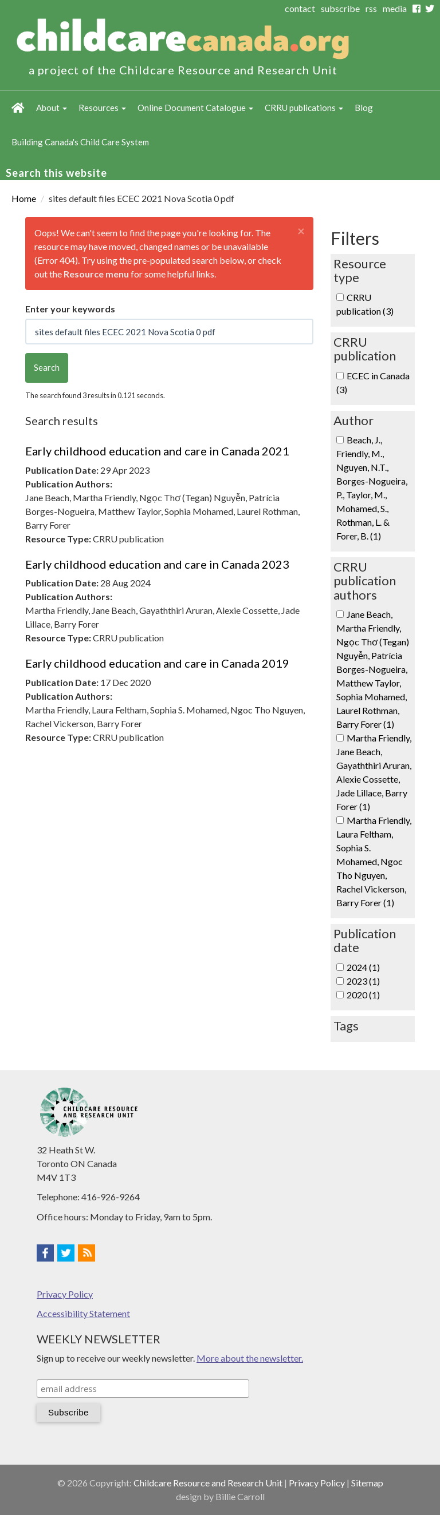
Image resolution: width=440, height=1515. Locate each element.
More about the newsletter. (250, 1358)
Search (47, 367)
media (395, 8)
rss (371, 8)
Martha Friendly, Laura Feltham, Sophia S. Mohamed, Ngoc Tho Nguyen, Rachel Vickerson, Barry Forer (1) (373, 861)
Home (18, 107)
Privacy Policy (65, 1293)
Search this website (56, 172)
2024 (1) (363, 967)
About (51, 107)
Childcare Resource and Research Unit (207, 1482)
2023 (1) (363, 980)
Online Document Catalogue (195, 107)
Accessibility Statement (83, 1313)
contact (300, 8)
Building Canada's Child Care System (80, 142)
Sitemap (367, 1482)
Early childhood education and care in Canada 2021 (157, 451)
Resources (102, 107)
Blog (364, 107)
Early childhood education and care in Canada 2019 (157, 663)
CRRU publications (304, 107)
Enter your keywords (70, 308)
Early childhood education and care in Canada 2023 (157, 564)
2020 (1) (363, 994)
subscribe (340, 8)
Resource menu (96, 273)
